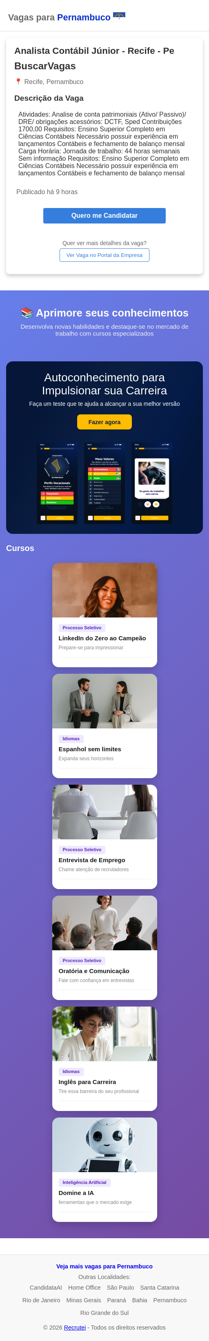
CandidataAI (46, 1287)
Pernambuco (170, 1300)
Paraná (116, 1300)
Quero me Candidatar (104, 215)
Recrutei (75, 1327)
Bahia (139, 1300)
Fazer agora (105, 422)
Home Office (84, 1287)
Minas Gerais (84, 1300)
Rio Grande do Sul (104, 1313)
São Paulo (120, 1287)
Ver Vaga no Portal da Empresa (104, 255)
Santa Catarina (159, 1287)
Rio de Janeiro (41, 1300)
